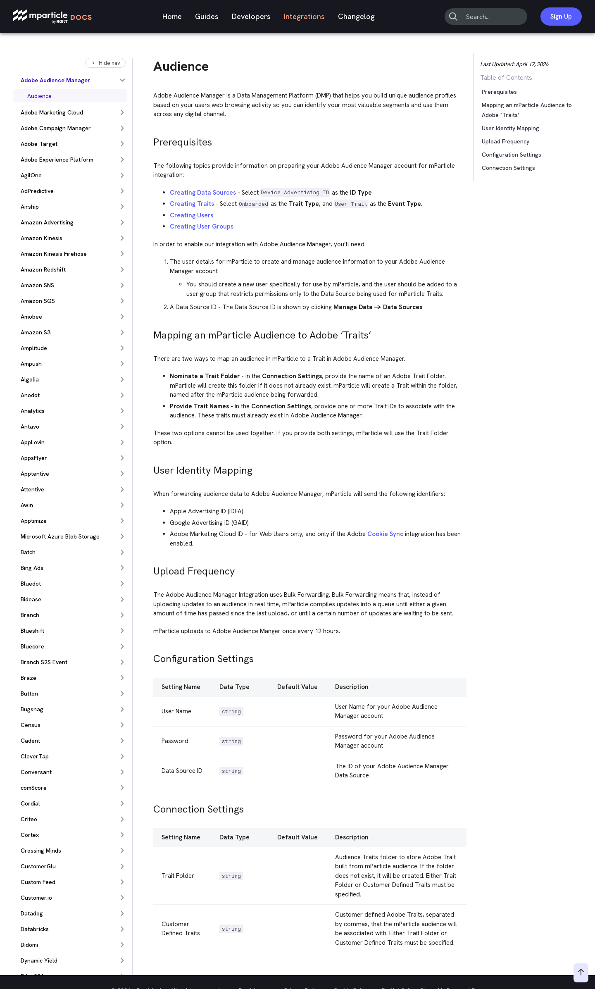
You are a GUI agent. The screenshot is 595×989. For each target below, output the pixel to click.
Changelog (356, 16)
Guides (207, 16)
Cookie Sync (385, 534)
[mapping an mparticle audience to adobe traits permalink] (149, 332)
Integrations (304, 16)
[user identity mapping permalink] (149, 468)
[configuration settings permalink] (149, 656)
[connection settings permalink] (149, 806)
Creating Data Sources (203, 192)
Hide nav (105, 63)
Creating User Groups (201, 226)
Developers (251, 16)
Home (172, 16)
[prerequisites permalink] (149, 139)
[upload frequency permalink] (149, 568)
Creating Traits (192, 204)
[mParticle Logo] (52, 17)
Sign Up (561, 16)
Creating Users (191, 215)
